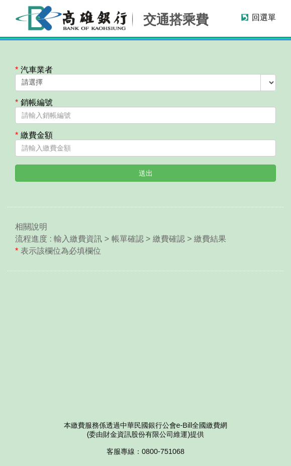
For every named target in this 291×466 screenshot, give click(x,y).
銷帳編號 (34, 103)
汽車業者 (34, 70)
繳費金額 (34, 135)
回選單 (264, 17)
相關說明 (31, 226)
